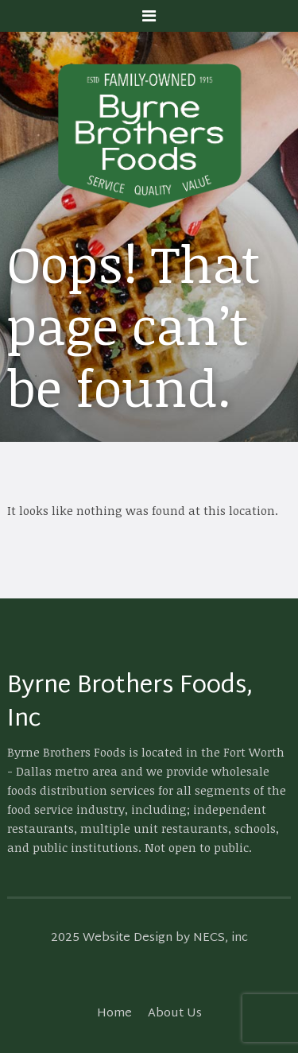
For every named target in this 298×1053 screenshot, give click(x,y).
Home (114, 1013)
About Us (175, 1013)
